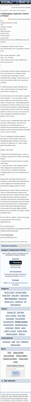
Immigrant (9, 328)
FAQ (9, 353)
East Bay (15, 295)
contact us (22, 276)
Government (8, 325)
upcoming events (23, 283)
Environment (8, 322)
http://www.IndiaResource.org (9, 237)
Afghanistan (15, 345)
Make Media (18, 353)
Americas (6, 342)
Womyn (22, 334)
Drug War (21, 316)
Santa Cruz (9, 302)
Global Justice (21, 322)
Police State (22, 331)
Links (15, 362)
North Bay (6, 295)
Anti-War (20, 312)
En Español (20, 319)
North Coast (9, 292)
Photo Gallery (21, 356)
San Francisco (4, 10)
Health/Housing (21, 325)
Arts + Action (11, 316)
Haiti (13, 342)
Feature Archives (10, 359)
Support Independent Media (13, 250)
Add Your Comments (9, 246)
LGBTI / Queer (10, 331)
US (25, 302)
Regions (5, 289)
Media (17, 328)
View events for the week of (20, 7)
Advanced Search (15, 375)
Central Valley (21, 292)
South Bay (24, 295)
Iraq (18, 342)
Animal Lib (11, 312)
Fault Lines (23, 359)
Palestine (24, 342)
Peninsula (22, 299)
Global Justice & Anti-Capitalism (17, 10)
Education (10, 319)
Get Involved (9, 356)
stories (11, 283)
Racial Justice (11, 334)
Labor (23, 328)
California (19, 302)
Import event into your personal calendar (19, 19)
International (15, 305)
